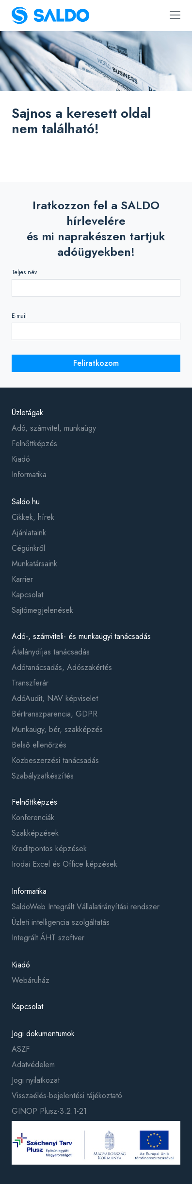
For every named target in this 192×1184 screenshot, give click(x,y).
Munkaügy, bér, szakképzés (57, 729)
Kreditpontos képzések (49, 848)
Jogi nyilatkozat (36, 1080)
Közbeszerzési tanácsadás (55, 760)
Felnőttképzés (34, 443)
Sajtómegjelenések (42, 610)
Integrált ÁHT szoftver (48, 937)
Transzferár (30, 682)
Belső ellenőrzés (39, 744)
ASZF (21, 1049)
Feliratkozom (96, 363)
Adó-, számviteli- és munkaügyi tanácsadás (81, 636)
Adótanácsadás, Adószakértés (62, 667)
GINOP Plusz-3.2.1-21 (49, 1111)
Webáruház (30, 980)
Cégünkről (28, 548)
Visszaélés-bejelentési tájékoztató (67, 1095)
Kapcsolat (27, 594)
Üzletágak (27, 412)
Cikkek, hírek (33, 517)
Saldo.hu (26, 501)
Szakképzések (35, 833)
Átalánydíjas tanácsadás (51, 651)
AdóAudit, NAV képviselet (55, 698)
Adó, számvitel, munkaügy (54, 428)
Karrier (22, 579)
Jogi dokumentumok (43, 1033)
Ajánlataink (29, 532)
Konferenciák (33, 817)
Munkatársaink (34, 563)
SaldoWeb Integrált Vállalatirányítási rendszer (86, 906)
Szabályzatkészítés (43, 775)
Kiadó (21, 459)
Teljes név (24, 272)
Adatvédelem (33, 1064)
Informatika (29, 474)
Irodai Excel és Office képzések (64, 864)
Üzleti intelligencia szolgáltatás (61, 922)
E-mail (19, 316)
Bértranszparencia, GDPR (54, 713)
